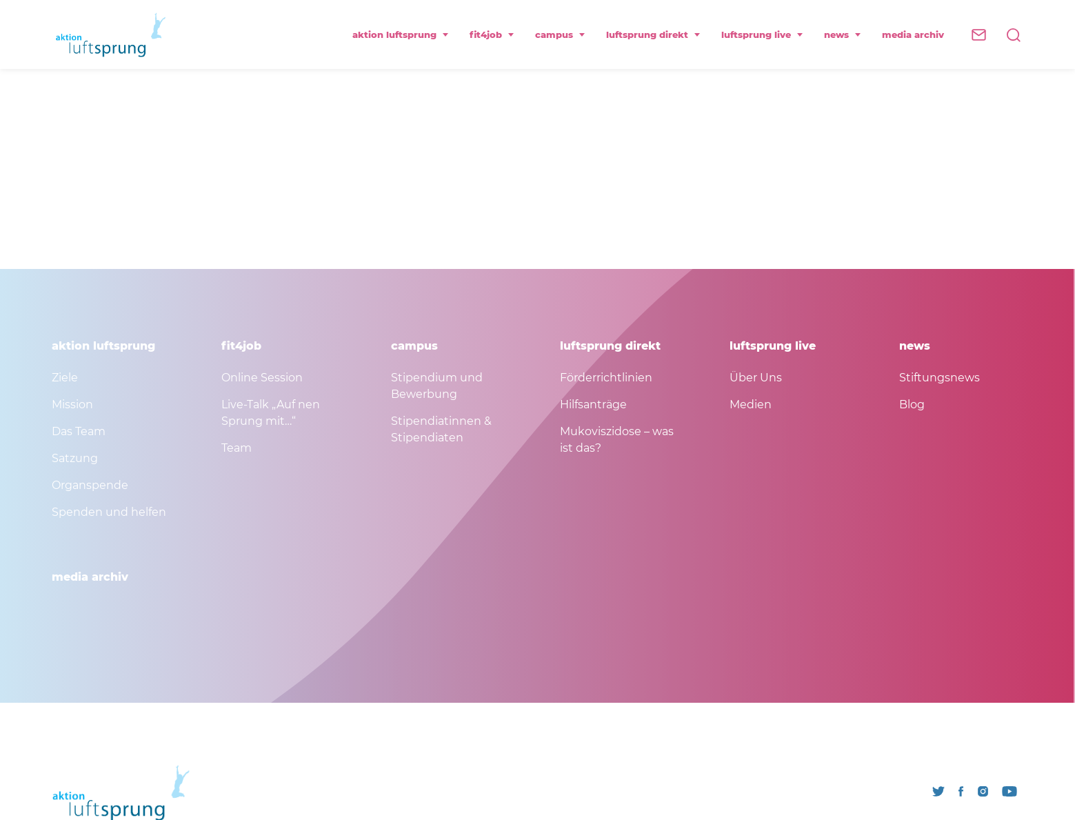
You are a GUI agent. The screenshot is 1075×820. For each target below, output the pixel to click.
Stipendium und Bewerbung (437, 386)
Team (236, 447)
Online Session (262, 377)
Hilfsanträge (593, 404)
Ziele (65, 377)
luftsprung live (762, 34)
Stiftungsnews (939, 377)
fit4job (492, 34)
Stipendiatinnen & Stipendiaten (441, 429)
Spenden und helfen (109, 512)
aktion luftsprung (400, 34)
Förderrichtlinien (606, 377)
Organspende (90, 485)
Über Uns (756, 377)
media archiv (913, 34)
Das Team (79, 431)
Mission (72, 404)
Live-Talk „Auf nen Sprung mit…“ (270, 413)
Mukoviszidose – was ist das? (617, 439)
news (842, 34)
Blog (912, 404)
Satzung (75, 458)
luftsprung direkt (653, 34)
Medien (751, 404)
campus (560, 34)
